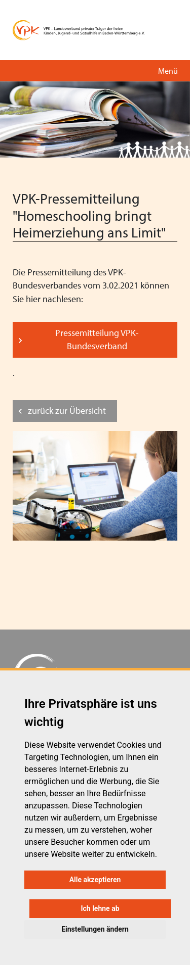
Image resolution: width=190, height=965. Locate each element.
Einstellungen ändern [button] (95, 929)
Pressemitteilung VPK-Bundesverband (97, 339)
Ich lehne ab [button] (100, 908)
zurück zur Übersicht (67, 410)
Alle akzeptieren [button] (95, 880)
